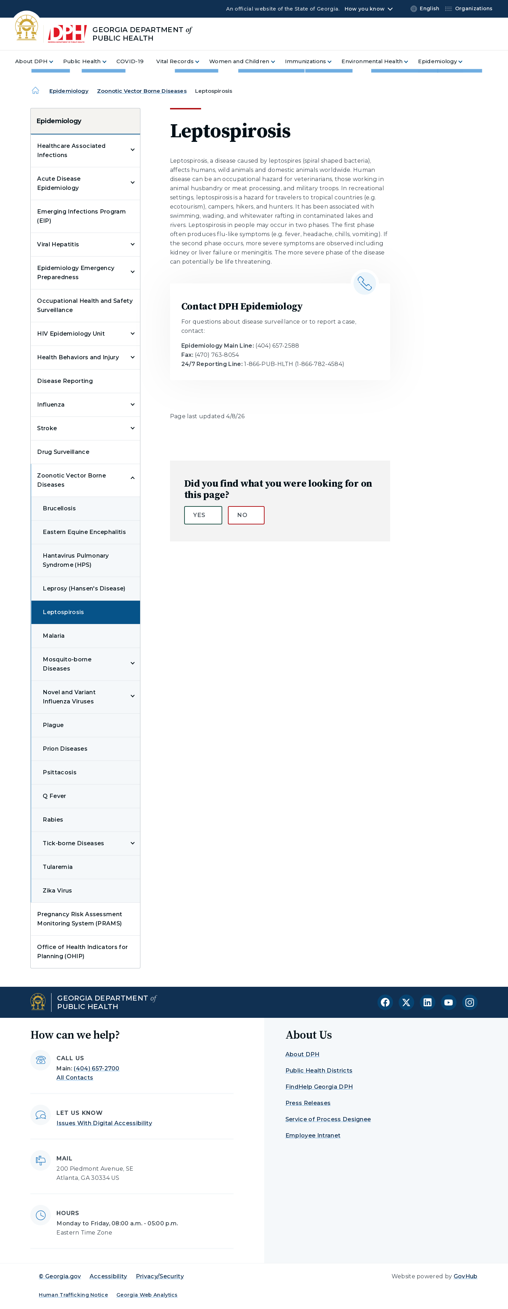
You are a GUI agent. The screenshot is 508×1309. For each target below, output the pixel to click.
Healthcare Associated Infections (71, 150)
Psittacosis (60, 772)
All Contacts (74, 1077)
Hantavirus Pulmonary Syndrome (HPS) (76, 560)
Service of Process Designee (328, 1119)
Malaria (54, 635)
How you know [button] (365, 9)
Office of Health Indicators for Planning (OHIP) (82, 952)
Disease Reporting (64, 381)
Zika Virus (57, 890)
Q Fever (54, 796)
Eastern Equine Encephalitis (84, 532)
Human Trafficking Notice (73, 1295)
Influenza (51, 404)
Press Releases (308, 1103)
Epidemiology (69, 91)
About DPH (302, 1054)
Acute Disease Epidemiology (58, 183)
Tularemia (58, 867)
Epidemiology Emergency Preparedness (75, 273)
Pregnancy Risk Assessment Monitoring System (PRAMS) (79, 919)
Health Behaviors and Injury (78, 357)
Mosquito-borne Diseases (67, 664)
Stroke (47, 428)
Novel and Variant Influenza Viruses (69, 697)
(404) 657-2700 (96, 1068)
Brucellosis (59, 508)
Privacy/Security (160, 1276)
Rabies (53, 819)
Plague (53, 725)
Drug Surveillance (63, 452)
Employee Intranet (312, 1135)
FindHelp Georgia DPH (319, 1086)
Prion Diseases (65, 748)
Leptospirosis (63, 612)
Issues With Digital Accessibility (104, 1123)
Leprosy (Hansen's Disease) (84, 588)
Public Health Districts (318, 1070)
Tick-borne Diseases (73, 843)
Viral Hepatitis (58, 244)
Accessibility (108, 1276)
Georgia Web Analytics (147, 1295)
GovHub (466, 1276)
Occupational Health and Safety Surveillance (85, 305)
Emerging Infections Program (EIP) (81, 216)
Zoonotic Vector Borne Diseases (142, 91)
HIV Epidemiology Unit (71, 333)
